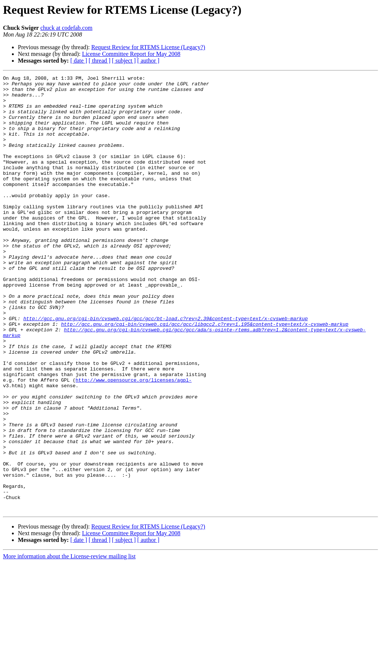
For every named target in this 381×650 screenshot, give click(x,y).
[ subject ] (124, 60)
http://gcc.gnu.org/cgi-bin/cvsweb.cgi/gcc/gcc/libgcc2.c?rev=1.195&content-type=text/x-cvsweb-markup (204, 374)
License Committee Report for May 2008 (131, 54)
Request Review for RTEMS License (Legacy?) (148, 47)
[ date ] (78, 60)
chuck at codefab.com (66, 28)
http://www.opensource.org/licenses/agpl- (134, 441)
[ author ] (148, 60)
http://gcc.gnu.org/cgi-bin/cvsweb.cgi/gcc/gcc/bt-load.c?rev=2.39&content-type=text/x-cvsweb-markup (165, 367)
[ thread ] (100, 60)
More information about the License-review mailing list (69, 643)
